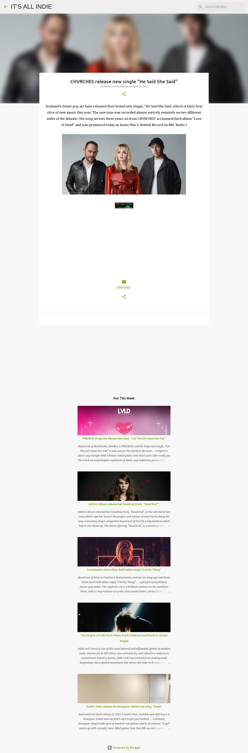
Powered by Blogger (124, 747)
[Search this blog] (224, 6)
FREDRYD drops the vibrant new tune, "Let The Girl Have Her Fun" (124, 438)
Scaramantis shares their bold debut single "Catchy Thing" (124, 569)
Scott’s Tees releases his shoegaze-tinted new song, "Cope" (124, 706)
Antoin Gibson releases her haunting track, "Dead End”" (124, 504)
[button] (124, 94)
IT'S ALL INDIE (31, 6)
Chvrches (123, 287)
